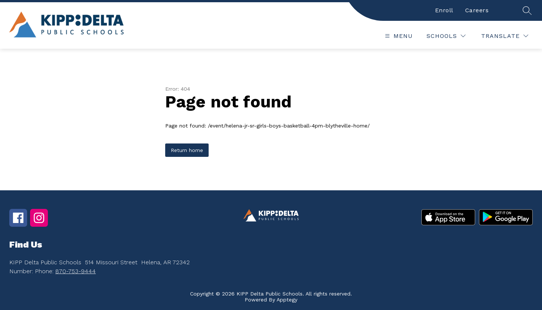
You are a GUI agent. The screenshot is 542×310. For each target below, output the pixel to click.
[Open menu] (398, 36)
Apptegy (287, 300)
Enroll (444, 10)
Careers (477, 10)
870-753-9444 (75, 271)
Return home (187, 150)
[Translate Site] (504, 36)
